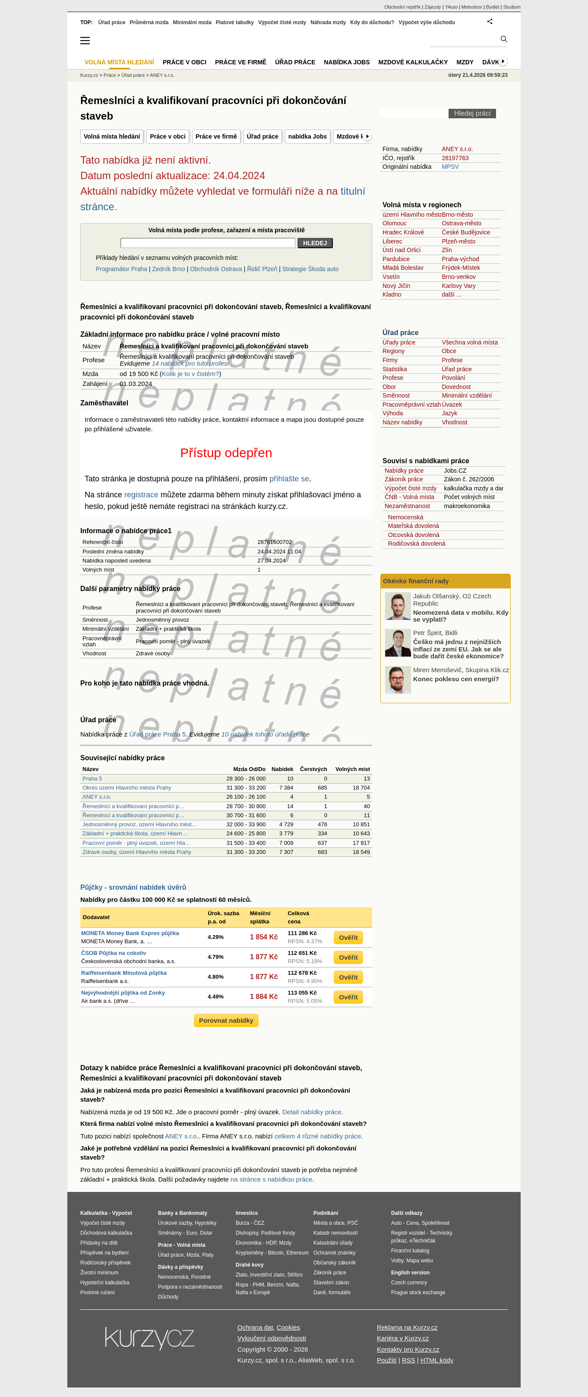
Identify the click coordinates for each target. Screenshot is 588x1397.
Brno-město (457, 214)
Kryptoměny (249, 1253)
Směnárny (170, 1233)
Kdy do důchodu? (372, 22)
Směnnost (396, 395)
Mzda (193, 1255)
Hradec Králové (403, 232)
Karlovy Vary (458, 285)
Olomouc (395, 223)
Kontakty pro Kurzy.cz (408, 1349)
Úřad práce (262, 136)
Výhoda (393, 413)
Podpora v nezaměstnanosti (190, 1287)
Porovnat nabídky (226, 1020)
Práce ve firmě (216, 136)
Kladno (392, 294)
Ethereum (297, 1253)
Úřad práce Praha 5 (157, 734)
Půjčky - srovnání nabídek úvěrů (133, 887)
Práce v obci (168, 136)
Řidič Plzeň (262, 268)
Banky (166, 1213)
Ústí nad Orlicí (402, 250)
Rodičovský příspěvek (105, 1263)
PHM (258, 1285)
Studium (512, 6)
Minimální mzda (192, 22)
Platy (208, 1255)
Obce (449, 351)
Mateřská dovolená (412, 525)
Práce (110, 75)
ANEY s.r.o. (96, 796)
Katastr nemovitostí (335, 1233)
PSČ (353, 1223)
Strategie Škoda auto (310, 268)
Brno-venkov (459, 276)
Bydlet (492, 6)
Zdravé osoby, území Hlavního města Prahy (136, 852)
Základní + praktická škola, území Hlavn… (134, 833)
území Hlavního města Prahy (421, 214)
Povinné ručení (97, 1293)
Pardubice (396, 259)
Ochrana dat (255, 1327)
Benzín (275, 1285)
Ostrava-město (461, 223)
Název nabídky (403, 422)
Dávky (492, 62)
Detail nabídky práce (311, 1112)
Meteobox (472, 6)
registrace (141, 494)
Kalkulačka (93, 1213)
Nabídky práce (404, 470)
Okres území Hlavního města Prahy (126, 787)
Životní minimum (99, 1273)
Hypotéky (205, 1223)
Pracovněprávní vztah (412, 404)
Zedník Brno (168, 268)
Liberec (392, 241)
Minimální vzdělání (467, 395)
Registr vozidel (408, 1233)
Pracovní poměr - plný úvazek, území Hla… (136, 843)
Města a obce (329, 1223)
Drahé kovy (250, 1265)
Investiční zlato (267, 1275)
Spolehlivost (436, 1223)
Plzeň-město (458, 241)
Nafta (292, 1285)
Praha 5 (92, 778)
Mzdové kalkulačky (413, 62)
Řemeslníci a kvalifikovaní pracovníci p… (133, 806)
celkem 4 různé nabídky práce (318, 1136)
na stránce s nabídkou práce (271, 1179)
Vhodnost (454, 422)
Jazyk (449, 413)
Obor (389, 386)
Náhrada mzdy (328, 22)
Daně (319, 1293)
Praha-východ (460, 259)
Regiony (394, 351)
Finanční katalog (410, 1251)
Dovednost (456, 386)
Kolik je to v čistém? (190, 373)
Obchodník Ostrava (216, 268)
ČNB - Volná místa (409, 496)
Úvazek (452, 404)
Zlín (447, 250)
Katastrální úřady (333, 1243)
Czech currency (409, 1283)
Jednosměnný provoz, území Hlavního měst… (139, 824)
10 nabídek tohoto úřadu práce (265, 734)
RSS (408, 1360)
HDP (271, 1243)
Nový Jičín (397, 285)
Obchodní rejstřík (403, 6)
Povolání (453, 377)
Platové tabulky (235, 22)
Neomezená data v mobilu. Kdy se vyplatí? (461, 615)
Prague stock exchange (418, 1293)
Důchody (168, 1297)
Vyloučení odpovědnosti (271, 1338)
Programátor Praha (121, 268)
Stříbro (295, 1275)
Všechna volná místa (470, 342)
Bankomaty (193, 1213)
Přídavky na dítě (99, 1243)
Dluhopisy (247, 1233)
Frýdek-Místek (461, 267)
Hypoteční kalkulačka (104, 1283)
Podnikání (325, 1213)
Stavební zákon (331, 1283)
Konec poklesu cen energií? (456, 678)
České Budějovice (466, 232)
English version (410, 1273)
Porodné (201, 1277)
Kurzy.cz (89, 75)
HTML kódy (436, 1360)
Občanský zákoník (334, 1263)
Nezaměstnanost (407, 506)
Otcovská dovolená (412, 534)
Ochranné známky (334, 1253)
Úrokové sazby (175, 1223)
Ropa (242, 1285)
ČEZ (259, 1223)
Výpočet (122, 1213)
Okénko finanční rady (416, 581)
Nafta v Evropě (253, 1293)
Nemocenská (404, 517)
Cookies (288, 1327)
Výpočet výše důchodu (426, 22)
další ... (451, 294)
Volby (397, 1261)
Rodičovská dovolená (415, 543)
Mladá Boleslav (403, 267)
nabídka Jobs (307, 136)
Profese (452, 360)
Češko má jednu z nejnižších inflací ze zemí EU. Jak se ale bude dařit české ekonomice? (458, 649)
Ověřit (348, 937)
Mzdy (465, 62)
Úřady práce (399, 342)
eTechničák (423, 1241)
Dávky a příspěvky (180, 1267)
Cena (412, 1223)
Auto (396, 1223)
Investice (247, 1213)
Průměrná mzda (149, 22)
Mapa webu (419, 1261)
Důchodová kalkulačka (106, 1233)
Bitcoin (276, 1253)
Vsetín (391, 276)
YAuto (451, 6)
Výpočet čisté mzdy (411, 488)
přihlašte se (289, 478)
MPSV (450, 166)
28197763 (455, 158)
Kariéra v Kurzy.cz (403, 1338)
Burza (242, 1223)
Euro (191, 1233)
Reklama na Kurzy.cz (407, 1327)
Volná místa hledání (112, 136)
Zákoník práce (404, 479)
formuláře (340, 1293)
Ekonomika (248, 1243)
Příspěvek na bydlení (104, 1253)
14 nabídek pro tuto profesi (190, 363)
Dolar (206, 1233)
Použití (387, 1360)
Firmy (390, 360)
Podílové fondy (278, 1233)
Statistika (395, 369)
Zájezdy (432, 6)
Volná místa (191, 1245)
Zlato (241, 1275)
